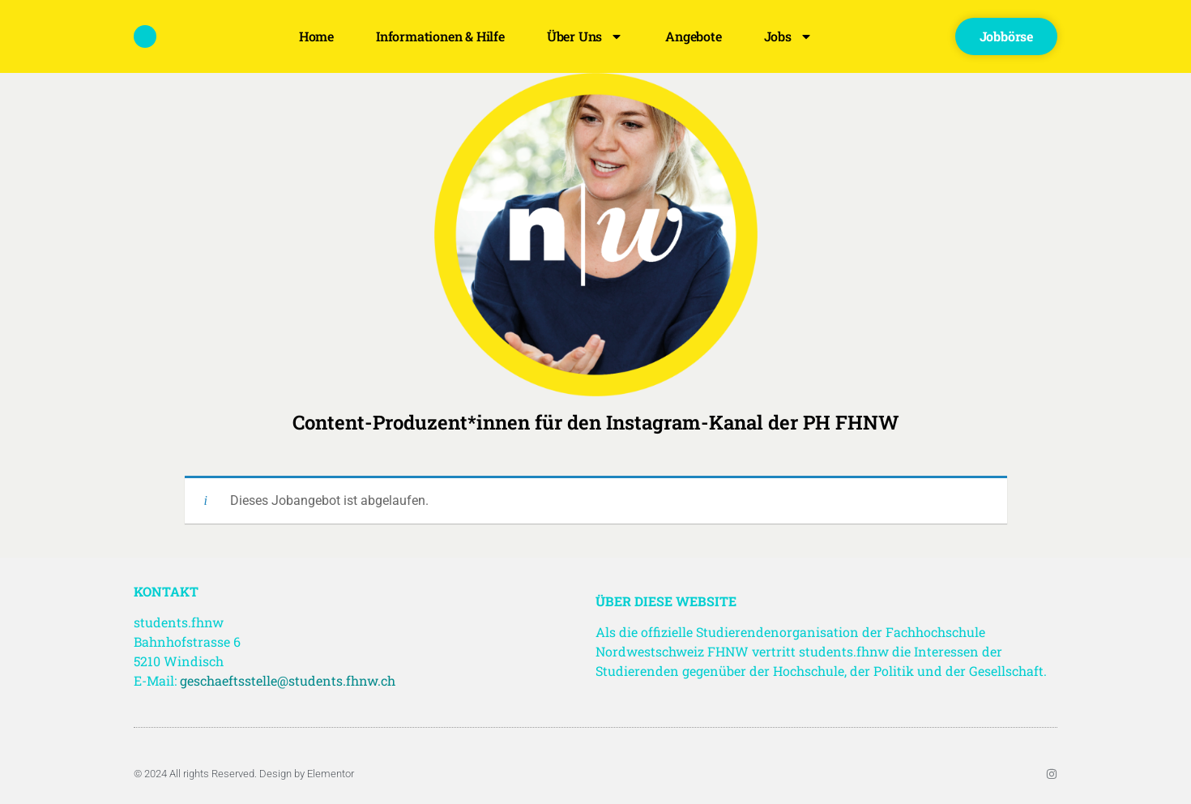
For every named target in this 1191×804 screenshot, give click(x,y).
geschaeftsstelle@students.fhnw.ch (287, 680)
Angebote (693, 36)
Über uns (585, 36)
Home (316, 36)
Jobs (788, 36)
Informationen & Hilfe (440, 36)
